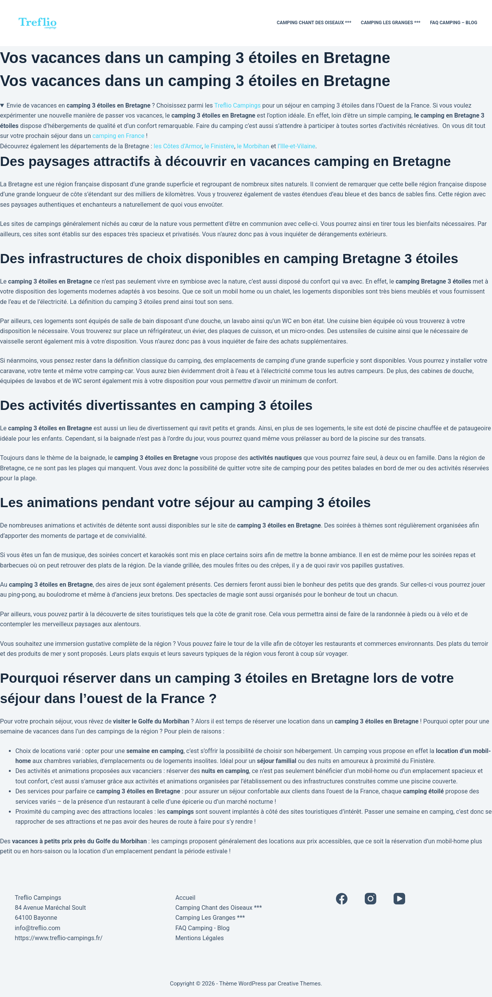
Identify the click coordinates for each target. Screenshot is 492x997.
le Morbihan (253, 146)
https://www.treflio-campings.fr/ (59, 938)
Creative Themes (299, 983)
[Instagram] (370, 898)
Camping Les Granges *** (391, 22)
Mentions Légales (199, 938)
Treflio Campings (237, 105)
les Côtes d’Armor (178, 146)
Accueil (185, 897)
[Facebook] (341, 898)
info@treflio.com (37, 928)
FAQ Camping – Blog (453, 22)
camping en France (118, 135)
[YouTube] (399, 898)
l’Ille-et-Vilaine (296, 146)
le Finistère (219, 146)
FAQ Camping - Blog (202, 928)
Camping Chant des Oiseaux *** (314, 22)
